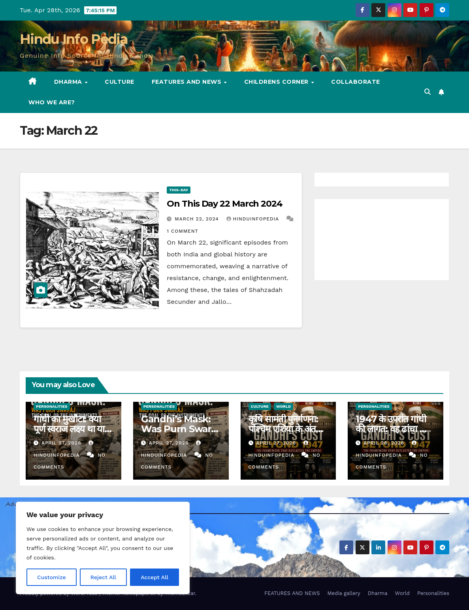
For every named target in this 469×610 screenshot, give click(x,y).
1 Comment (182, 231)
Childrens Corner (277, 81)
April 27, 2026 (62, 443)
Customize (51, 577)
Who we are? (51, 102)
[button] (427, 92)
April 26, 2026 (385, 443)
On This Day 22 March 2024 (225, 203)
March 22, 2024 (197, 219)
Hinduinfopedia (253, 219)
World (283, 406)
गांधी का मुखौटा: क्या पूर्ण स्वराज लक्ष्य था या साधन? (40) (69, 428)
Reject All (103, 577)
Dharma (69, 81)
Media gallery (343, 593)
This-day (178, 190)
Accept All (154, 577)
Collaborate (355, 81)
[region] (103, 548)
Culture (119, 81)
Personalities (52, 406)
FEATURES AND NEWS (187, 81)
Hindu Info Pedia (74, 39)
